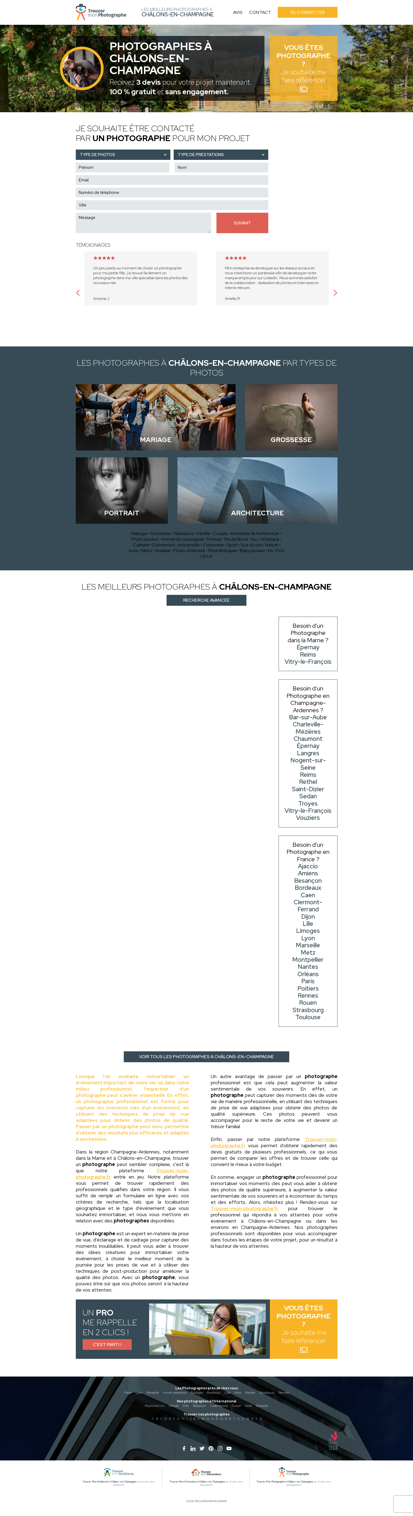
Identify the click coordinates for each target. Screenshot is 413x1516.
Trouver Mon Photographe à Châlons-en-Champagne (285, 1481)
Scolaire (162, 550)
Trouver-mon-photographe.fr (244, 1208)
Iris (270, 550)
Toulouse (197, 1392)
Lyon (138, 1392)
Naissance (184, 533)
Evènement (164, 545)
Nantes (250, 1392)
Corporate (213, 545)
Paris (127, 1392)
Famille (203, 533)
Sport (232, 545)
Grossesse (160, 533)
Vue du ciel (251, 545)
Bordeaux (213, 1392)
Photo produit (144, 539)
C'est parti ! (107, 1344)
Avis (238, 12)
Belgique (199, 1406)
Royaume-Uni (155, 1406)
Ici (304, 88)
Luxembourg (219, 1406)
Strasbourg (267, 1392)
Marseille (152, 1392)
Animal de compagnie (182, 539)
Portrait (214, 539)
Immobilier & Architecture (255, 533)
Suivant (242, 223)
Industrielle (189, 545)
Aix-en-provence (174, 1392)
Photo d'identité (189, 550)
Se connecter (307, 12)
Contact (260, 12)
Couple (220, 533)
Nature (271, 545)
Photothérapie (222, 550)
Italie (248, 1406)
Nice (237, 1392)
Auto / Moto (140, 550)
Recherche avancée (206, 600)
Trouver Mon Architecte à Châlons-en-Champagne (110, 1481)
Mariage (139, 533)
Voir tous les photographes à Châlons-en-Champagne (206, 1057)
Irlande (174, 1406)
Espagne (262, 1406)
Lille (227, 1392)
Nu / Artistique (265, 539)
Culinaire (141, 545)
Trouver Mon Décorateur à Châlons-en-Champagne (197, 1481)
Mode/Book (236, 539)
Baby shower (252, 550)
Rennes (284, 1392)
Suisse (236, 1406)
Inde (186, 1406)
